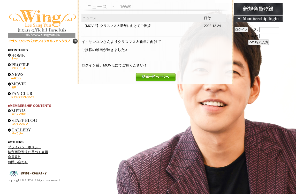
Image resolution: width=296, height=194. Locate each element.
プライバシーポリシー (24, 147)
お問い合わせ (18, 162)
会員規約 (14, 157)
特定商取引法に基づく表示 (28, 152)
